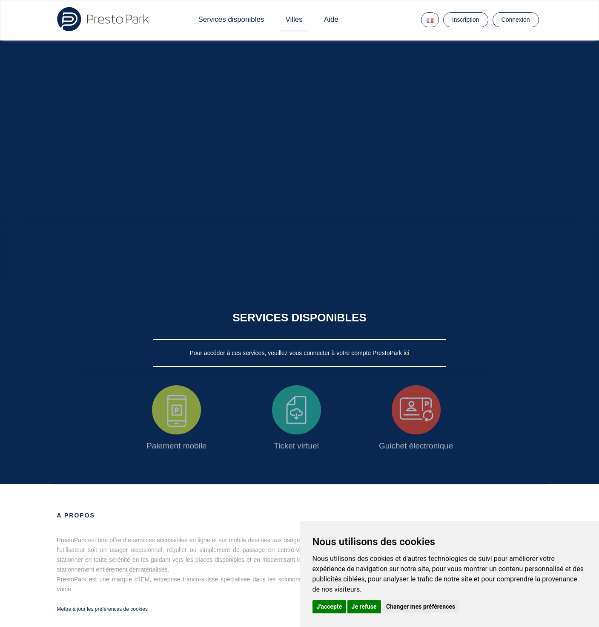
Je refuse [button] (364, 606)
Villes (293, 19)
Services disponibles (231, 19)
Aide (331, 19)
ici (406, 353)
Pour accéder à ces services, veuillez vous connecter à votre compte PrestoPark (297, 353)
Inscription (465, 19)
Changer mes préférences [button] (420, 606)
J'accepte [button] (329, 606)
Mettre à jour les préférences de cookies (102, 609)
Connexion (516, 19)
